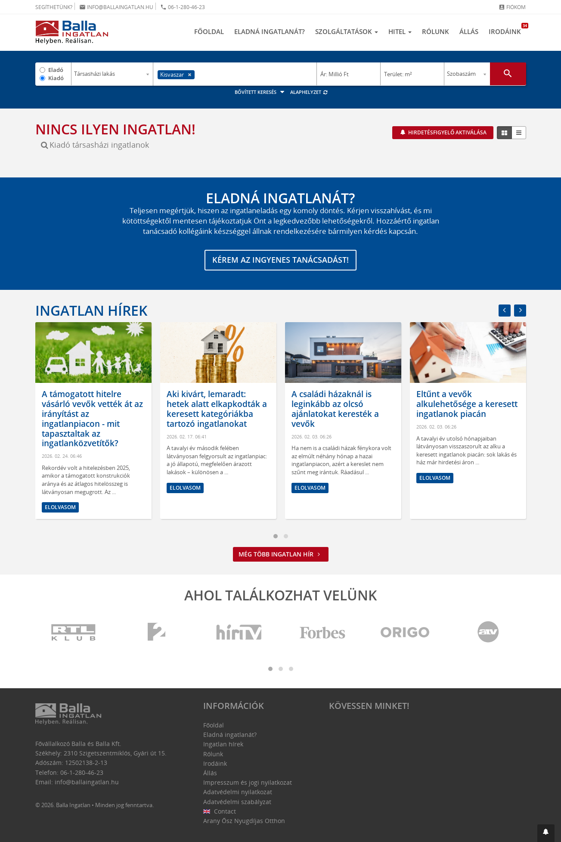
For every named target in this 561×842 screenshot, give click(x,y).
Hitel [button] (400, 31)
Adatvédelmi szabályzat (237, 802)
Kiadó (56, 78)
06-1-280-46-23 (182, 7)
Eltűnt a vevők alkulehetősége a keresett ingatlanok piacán (467, 404)
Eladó (55, 70)
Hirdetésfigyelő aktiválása (447, 132)
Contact (219, 811)
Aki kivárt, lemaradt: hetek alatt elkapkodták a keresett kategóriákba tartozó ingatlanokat (217, 409)
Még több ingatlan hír (281, 554)
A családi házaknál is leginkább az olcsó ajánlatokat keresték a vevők (335, 409)
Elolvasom (60, 507)
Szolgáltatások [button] (346, 31)
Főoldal (209, 31)
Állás (468, 31)
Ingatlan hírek (91, 310)
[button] (546, 833)
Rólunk (435, 31)
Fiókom (512, 7)
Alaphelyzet (309, 92)
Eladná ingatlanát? (269, 31)
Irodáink (507, 29)
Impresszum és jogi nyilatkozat (247, 782)
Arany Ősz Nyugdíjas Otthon (244, 821)
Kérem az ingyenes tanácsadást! (280, 260)
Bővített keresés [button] (261, 92)
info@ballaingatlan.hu (116, 7)
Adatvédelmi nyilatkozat (237, 792)
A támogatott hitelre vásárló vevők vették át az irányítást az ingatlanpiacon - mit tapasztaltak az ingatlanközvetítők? (92, 419)
